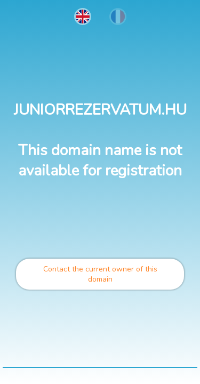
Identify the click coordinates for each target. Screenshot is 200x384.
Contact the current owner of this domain (100, 274)
